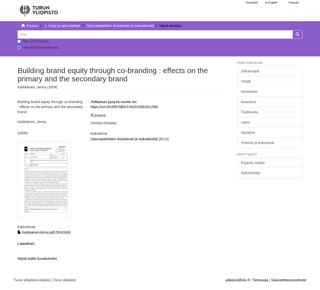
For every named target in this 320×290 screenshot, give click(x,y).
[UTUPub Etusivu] (39, 8)
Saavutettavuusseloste (288, 280)
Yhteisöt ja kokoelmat (257, 143)
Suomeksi (252, 2)
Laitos (245, 122)
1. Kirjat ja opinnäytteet (62, 26)
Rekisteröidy (250, 173)
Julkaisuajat (250, 71)
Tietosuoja (260, 280)
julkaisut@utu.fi (237, 280)
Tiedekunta (249, 112)
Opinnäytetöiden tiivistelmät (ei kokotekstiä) (120, 26)
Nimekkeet (249, 92)
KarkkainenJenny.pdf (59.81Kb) (44, 232)
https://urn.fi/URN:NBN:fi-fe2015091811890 (124, 107)
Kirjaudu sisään (253, 163)
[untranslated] (155, 34)
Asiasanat (248, 102)
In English (271, 2)
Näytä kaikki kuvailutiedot (37, 259)
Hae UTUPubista (33, 41)
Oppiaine (248, 133)
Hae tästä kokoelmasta (38, 47)
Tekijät (246, 81)
